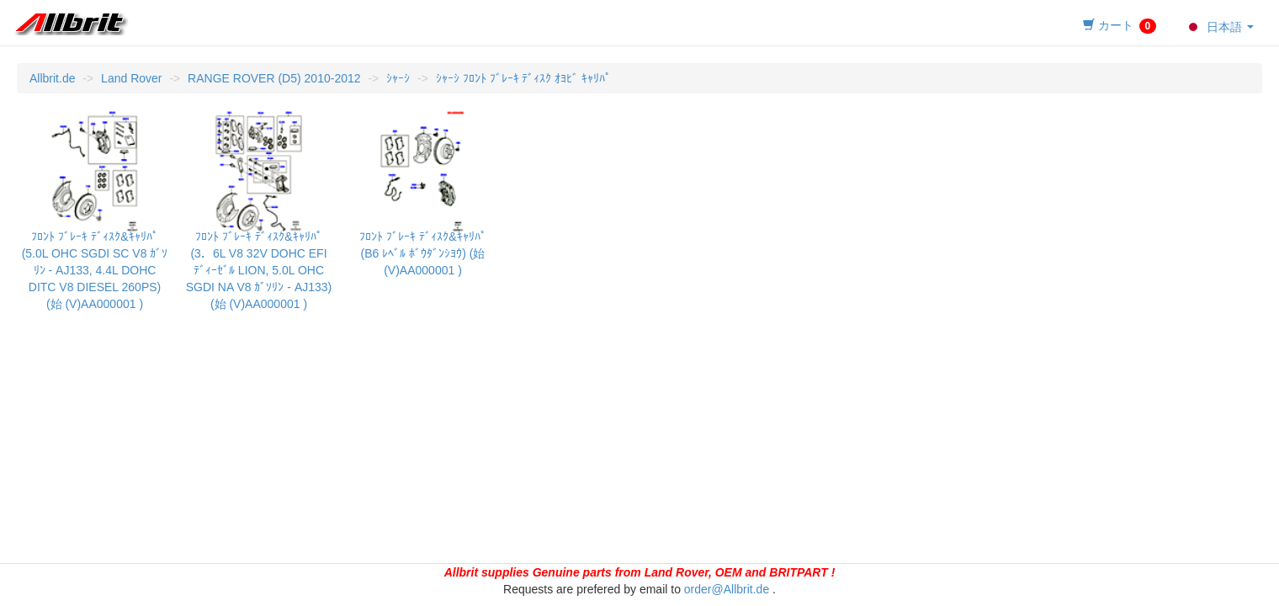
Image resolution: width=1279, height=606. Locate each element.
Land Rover (131, 78)
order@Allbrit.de (726, 589)
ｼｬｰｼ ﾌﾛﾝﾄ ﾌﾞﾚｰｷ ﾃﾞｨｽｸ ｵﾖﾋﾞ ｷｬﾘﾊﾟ (523, 78)
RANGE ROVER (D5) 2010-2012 (274, 78)
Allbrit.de (52, 78)
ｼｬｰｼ (398, 78)
